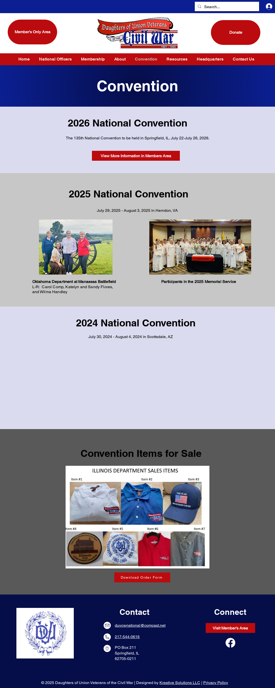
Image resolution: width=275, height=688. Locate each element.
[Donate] (235, 32)
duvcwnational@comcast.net (140, 625)
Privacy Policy (215, 682)
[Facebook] (230, 643)
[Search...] (226, 7)
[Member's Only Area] (32, 32)
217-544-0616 (127, 636)
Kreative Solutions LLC (179, 682)
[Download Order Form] (142, 577)
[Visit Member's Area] (230, 628)
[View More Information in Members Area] (136, 156)
